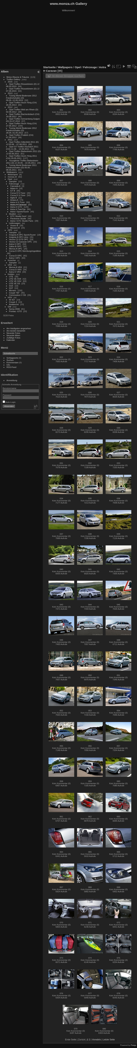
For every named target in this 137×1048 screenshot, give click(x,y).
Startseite (49, 67)
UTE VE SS (14, 283)
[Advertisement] (68, 39)
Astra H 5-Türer (17, 202)
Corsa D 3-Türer (18, 195)
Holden (11, 274)
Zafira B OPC (15, 246)
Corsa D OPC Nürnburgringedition (25, 251)
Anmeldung (12, 380)
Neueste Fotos (13, 333)
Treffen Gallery (13, 79)
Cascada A (15, 186)
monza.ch (12, 177)
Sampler (13, 181)
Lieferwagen (15, 223)
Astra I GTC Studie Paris (21, 221)
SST (11, 288)
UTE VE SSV (15, 281)
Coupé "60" (14, 293)
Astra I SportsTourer (19, 211)
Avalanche (14, 304)
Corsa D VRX (15, 269)
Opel (10, 179)
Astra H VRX (15, 272)
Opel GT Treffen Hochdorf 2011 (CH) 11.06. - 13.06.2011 (22, 147)
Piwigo (133, 1045)
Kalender (11, 340)
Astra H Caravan (18, 204)
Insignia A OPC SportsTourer (22, 235)
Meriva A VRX (15, 267)
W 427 (12, 299)
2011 (10, 139)
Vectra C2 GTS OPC (18, 239)
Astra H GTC (16, 207)
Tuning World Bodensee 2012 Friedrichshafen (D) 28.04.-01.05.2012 (21, 130)
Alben (5, 71)
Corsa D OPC (15, 255)
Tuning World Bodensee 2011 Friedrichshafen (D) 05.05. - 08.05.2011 (21, 167)
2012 (10, 107)
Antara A (14, 200)
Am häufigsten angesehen (19, 328)
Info (8, 365)
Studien (12, 214)
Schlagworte (12, 358)
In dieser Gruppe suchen (68, 75)
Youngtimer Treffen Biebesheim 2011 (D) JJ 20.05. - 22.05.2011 (22, 161)
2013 (10, 93)
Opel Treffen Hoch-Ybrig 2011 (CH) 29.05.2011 (21, 157)
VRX (10, 265)
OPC (10, 230)
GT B (12, 190)
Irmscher (12, 260)
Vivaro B (14, 225)
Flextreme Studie (18, 218)
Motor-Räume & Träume (18, 77)
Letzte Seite (109, 1039)
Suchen (10, 360)
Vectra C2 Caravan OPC (20, 242)
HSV (10, 297)
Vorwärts (96, 1039)
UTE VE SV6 (15, 279)
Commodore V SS (17, 295)
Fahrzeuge (14, 184)
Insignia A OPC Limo (18, 237)
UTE (11, 276)
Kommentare (13, 362)
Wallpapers (12, 172)
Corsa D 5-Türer (18, 193)
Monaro (12, 290)
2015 (10, 81)
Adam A (14, 188)
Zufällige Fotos (13, 337)
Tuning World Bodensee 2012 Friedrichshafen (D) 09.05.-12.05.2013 (21, 97)
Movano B (15, 228)
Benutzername (9, 388)
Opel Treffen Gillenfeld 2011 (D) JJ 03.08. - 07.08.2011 (22, 143)
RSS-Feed (11, 367)
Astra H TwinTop (18, 209)
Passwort (7, 395)
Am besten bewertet (16, 331)
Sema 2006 (14, 309)
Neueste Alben (13, 335)
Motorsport (13, 174)
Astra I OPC (14, 258)
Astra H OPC (15, 244)
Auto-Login (9, 402)
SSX (11, 286)
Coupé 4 (13, 302)
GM (9, 306)
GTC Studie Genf (18, 216)
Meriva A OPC (15, 248)
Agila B (13, 197)
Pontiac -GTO (15, 311)
